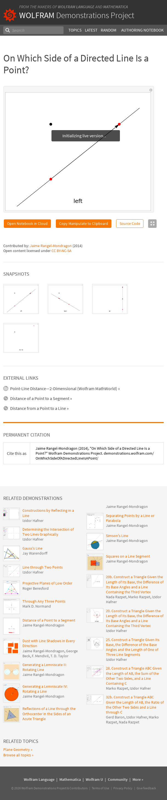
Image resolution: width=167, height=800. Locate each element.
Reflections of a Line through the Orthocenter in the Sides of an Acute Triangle (49, 713)
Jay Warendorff (34, 553)
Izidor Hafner (33, 520)
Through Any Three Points (43, 601)
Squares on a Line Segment (128, 556)
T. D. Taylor (59, 655)
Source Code (130, 223)
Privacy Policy (123, 788)
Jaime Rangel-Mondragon (51, 245)
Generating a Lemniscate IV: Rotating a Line (44, 689)
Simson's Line (117, 535)
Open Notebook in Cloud (27, 223)
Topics (75, 30)
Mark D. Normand (36, 606)
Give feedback (146, 788)
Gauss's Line (32, 548)
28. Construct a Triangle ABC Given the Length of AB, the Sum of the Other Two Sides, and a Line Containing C (134, 676)
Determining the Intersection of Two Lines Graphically (48, 532)
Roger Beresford (35, 588)
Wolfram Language (76, 6)
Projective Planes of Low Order (47, 583)
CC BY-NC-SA (61, 250)
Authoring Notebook (142, 30)
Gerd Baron (115, 717)
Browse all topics (17, 755)
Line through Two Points (42, 567)
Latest (91, 30)
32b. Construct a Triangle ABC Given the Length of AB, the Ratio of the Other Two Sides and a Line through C (135, 705)
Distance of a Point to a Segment (48, 620)
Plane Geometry (16, 749)
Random (108, 30)
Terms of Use (100, 788)
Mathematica (115, 6)
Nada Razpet (116, 596)
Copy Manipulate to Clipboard (83, 223)
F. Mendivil (40, 655)
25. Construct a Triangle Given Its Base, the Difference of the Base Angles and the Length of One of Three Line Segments (132, 647)
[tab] (21, 299)
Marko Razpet (139, 596)
